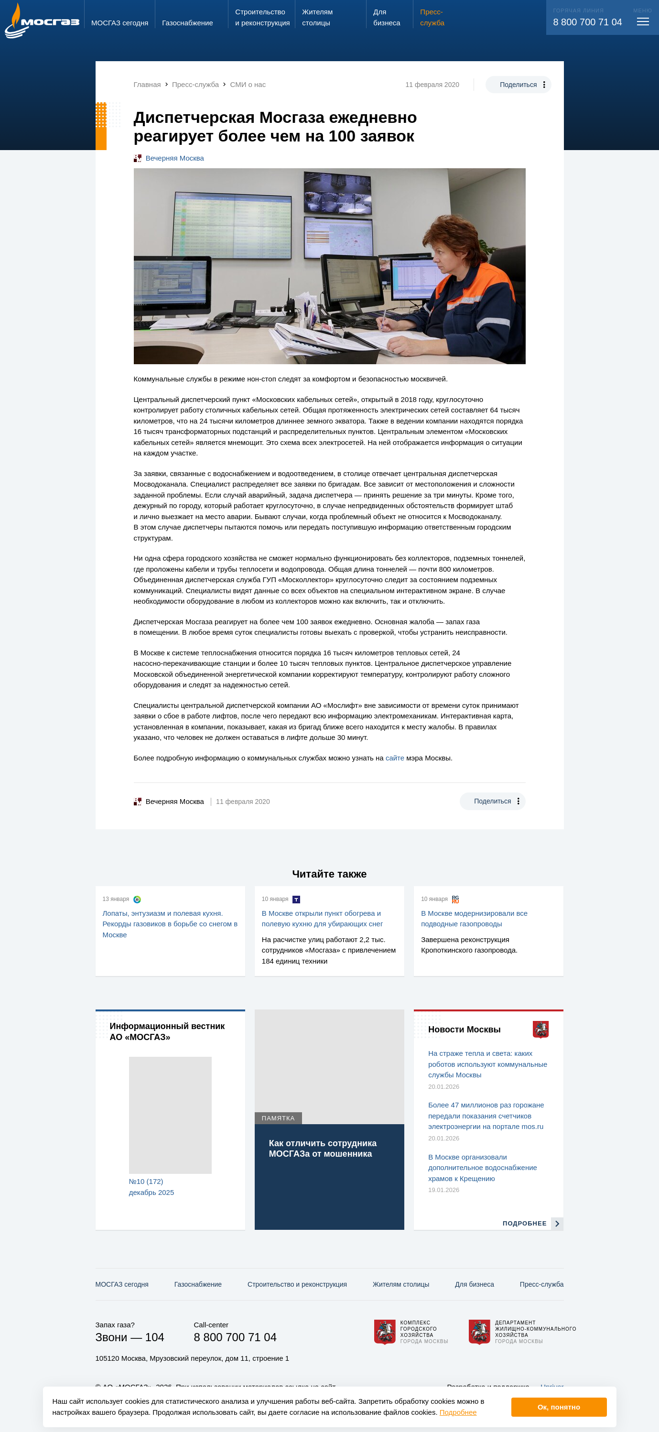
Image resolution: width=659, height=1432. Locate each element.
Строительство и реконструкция (297, 1284)
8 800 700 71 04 (587, 22)
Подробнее (458, 1412)
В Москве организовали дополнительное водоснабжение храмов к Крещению (482, 1167)
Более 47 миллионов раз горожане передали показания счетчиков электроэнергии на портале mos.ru (486, 1115)
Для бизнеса (474, 1284)
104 (154, 1337)
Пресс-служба (542, 1284)
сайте (395, 758)
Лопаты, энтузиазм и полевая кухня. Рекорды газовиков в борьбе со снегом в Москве (170, 924)
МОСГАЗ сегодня (122, 1284)
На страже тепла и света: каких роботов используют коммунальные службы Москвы (487, 1064)
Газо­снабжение (198, 1284)
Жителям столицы (401, 1284)
